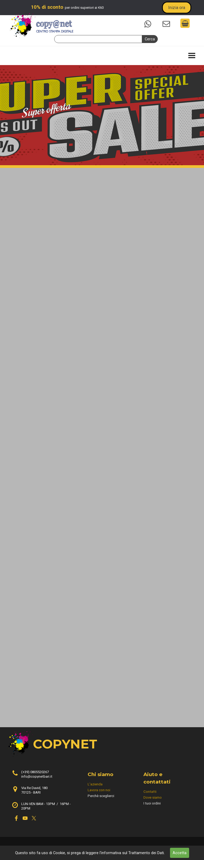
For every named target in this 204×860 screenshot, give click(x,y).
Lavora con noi (99, 790)
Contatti (149, 792)
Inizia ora (176, 7)
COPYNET (65, 744)
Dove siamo (152, 797)
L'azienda (95, 784)
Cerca (150, 39)
